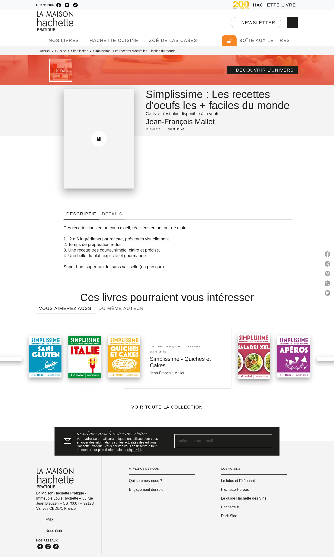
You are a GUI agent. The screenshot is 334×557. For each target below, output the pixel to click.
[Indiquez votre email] (217, 441)
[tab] (41, 40)
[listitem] (59, 5)
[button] (256, 22)
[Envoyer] (266, 441)
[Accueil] (55, 21)
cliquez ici (134, 450)
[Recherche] (292, 22)
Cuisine (60, 51)
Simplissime (79, 51)
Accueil (45, 51)
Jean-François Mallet (180, 121)
